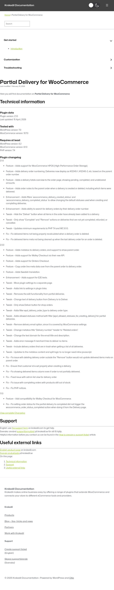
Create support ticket (16, 549)
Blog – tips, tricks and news (19, 521)
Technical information (16, 461)
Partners (9, 527)
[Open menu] (107, 5)
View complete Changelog (12, 413)
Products (9, 515)
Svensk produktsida (9, 453)
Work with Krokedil (14, 533)
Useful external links (15, 467)
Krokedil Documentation (19, 5)
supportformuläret (25, 431)
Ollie (71, 577)
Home (7, 15)
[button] (94, 5)
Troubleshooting (13, 67)
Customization (12, 59)
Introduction (16, 48)
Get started (10, 40)
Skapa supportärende (16, 558)
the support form (20, 428)
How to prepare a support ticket (74, 434)
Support (10, 464)
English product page (10, 449)
